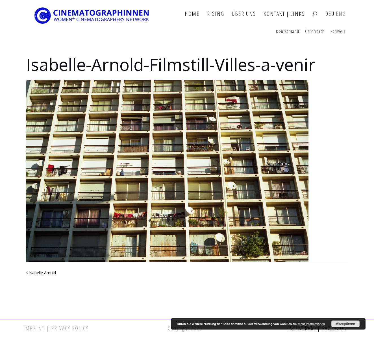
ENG (341, 14)
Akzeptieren (345, 324)
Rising (215, 14)
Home (192, 14)
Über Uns (244, 14)
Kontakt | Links (284, 14)
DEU (329, 14)
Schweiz (338, 31)
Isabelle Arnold (42, 272)
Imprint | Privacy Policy (55, 328)
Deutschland (287, 31)
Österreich (315, 31)
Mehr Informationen (311, 324)
